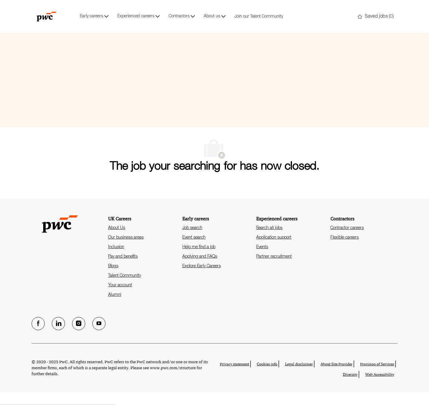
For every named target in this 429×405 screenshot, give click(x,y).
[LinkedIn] (58, 336)
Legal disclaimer (299, 377)
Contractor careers (347, 241)
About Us (116, 241)
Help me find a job (198, 260)
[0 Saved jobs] (376, 17)
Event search (194, 251)
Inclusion (116, 260)
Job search (192, 241)
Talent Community (124, 289)
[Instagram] (78, 336)
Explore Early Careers (201, 279)
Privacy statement (234, 377)
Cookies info (267, 377)
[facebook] (38, 336)
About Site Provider (336, 377)
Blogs (113, 279)
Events (262, 260)
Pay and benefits (123, 270)
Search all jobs (269, 241)
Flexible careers (344, 251)
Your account (120, 298)
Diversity (350, 387)
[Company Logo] (46, 16)
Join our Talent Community (258, 17)
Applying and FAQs (199, 270)
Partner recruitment (274, 270)
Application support (273, 251)
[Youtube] (98, 336)
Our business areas (126, 251)
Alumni (114, 308)
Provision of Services (377, 377)
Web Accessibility (379, 387)
